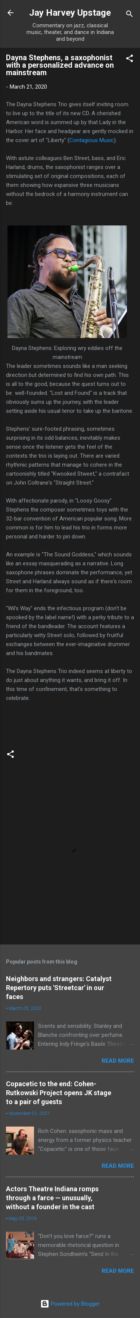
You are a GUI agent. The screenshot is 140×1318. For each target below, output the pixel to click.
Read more (118, 1060)
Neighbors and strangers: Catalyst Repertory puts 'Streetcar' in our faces (59, 988)
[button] (129, 59)
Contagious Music (91, 140)
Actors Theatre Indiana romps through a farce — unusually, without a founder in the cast (52, 1198)
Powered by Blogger (70, 1303)
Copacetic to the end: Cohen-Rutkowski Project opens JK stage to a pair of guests (58, 1093)
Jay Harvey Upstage (70, 12)
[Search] (129, 15)
